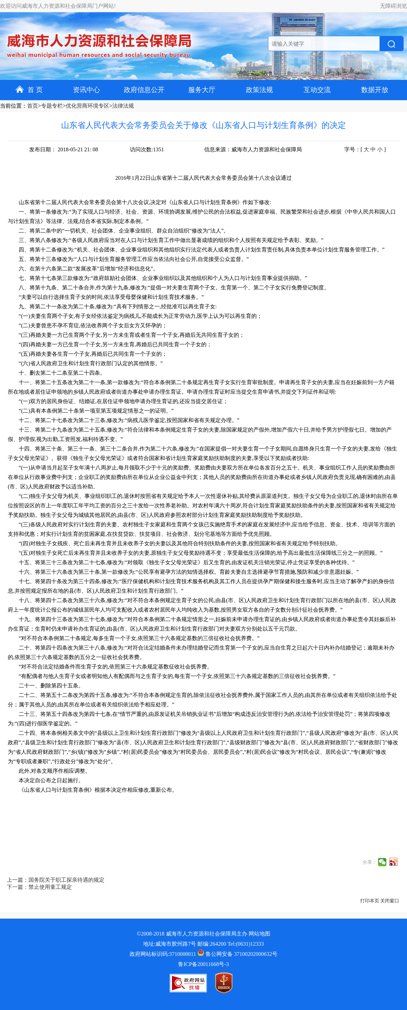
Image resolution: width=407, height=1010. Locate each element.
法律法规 (123, 106)
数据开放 (374, 89)
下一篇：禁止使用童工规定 (39, 887)
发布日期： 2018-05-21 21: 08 (63, 149)
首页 (32, 106)
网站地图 (259, 934)
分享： (370, 862)
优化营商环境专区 (87, 106)
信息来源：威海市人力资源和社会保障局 (253, 149)
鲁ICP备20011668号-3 (203, 964)
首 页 (29, 89)
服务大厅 (201, 89)
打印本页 (369, 900)
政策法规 (259, 89)
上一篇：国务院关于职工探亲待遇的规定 (55, 880)
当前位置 (11, 106)
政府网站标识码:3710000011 (163, 954)
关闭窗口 (389, 900)
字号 (349, 149)
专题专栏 (52, 106)
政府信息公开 (144, 89)
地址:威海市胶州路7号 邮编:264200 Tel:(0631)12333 (203, 944)
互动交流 (317, 89)
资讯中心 (86, 89)
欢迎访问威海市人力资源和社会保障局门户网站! (58, 6)
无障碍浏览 (393, 6)
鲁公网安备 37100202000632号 (237, 954)
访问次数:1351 (147, 149)
